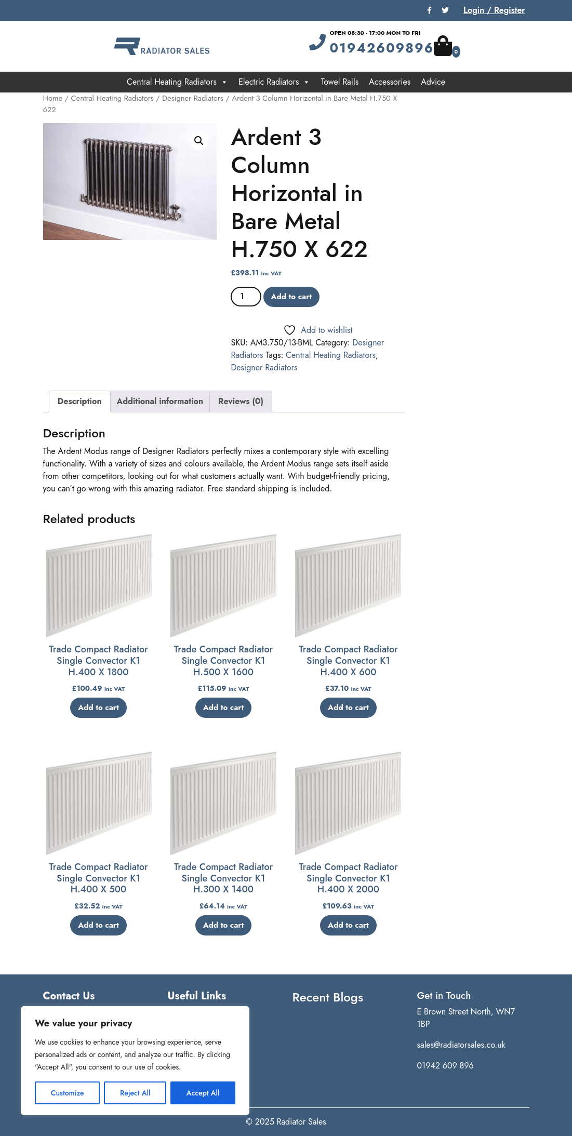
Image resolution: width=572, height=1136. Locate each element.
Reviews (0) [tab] (240, 401)
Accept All (203, 1093)
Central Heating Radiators (177, 82)
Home (53, 98)
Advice (433, 82)
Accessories (389, 82)
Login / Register (494, 10)
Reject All (135, 1093)
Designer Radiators (192, 98)
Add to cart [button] (98, 707)
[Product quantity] (246, 296)
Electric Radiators (274, 82)
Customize (67, 1093)
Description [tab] (80, 401)
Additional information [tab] (159, 401)
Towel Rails (339, 82)
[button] (199, 140)
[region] (135, 1060)
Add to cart (291, 296)
